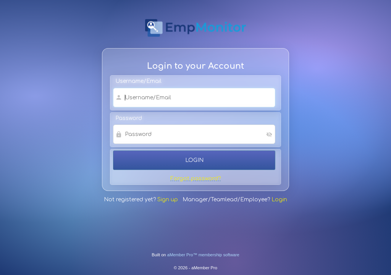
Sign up (167, 199)
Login (279, 199)
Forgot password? (195, 178)
